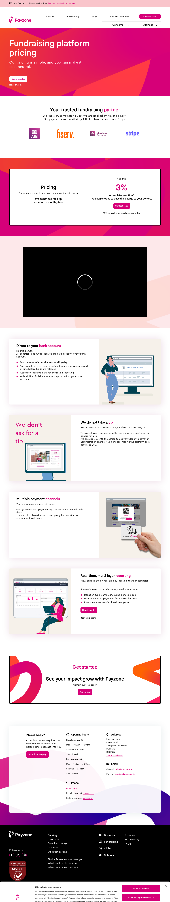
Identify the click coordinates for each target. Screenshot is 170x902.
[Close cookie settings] (166, 867)
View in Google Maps (114, 755)
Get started (85, 692)
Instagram (24, 855)
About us (50, 16)
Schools (109, 855)
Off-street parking (57, 851)
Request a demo (88, 617)
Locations (53, 847)
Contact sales (18, 78)
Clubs (107, 848)
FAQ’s (94, 16)
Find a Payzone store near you (65, 859)
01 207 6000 (72, 788)
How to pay (54, 839)
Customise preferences (141, 879)
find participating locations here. (62, 3)
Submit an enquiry (37, 754)
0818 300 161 (88, 798)
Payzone (20, 20)
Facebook (11, 855)
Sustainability (73, 16)
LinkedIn (18, 855)
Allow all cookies (141, 870)
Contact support (150, 16)
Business (148, 25)
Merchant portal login (119, 16)
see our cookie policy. (62, 889)
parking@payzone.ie (125, 774)
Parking (52, 835)
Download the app (58, 843)
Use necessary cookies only (141, 887)
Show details (41, 897)
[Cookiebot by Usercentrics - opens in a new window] (17, 897)
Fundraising (111, 842)
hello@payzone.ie (123, 769)
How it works (15, 85)
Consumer (118, 25)
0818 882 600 (88, 793)
